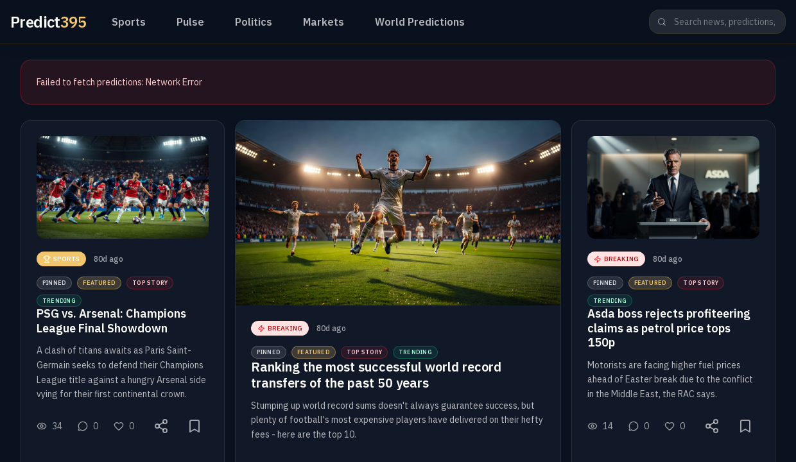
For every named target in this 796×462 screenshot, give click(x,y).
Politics (253, 21)
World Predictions (420, 21)
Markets (323, 21)
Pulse (190, 21)
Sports (129, 21)
